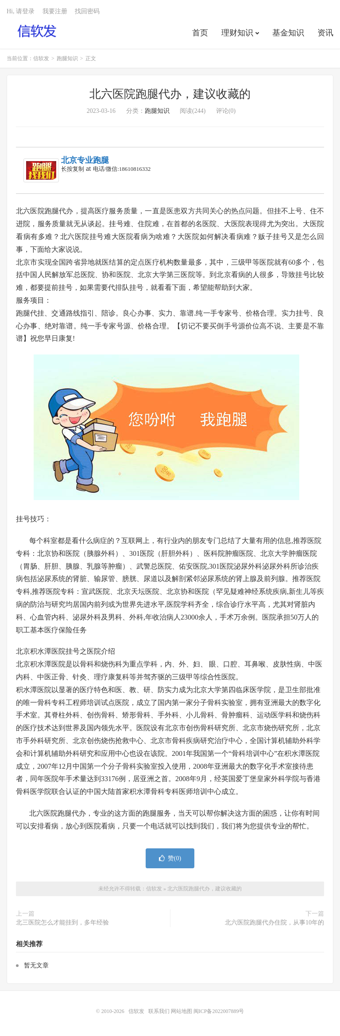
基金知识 (288, 32)
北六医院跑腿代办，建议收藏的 (170, 94)
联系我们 (159, 1011)
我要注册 (54, 11)
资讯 (325, 32)
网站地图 (181, 1011)
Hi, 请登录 (21, 11)
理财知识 (237, 32)
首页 (200, 32)
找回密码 (87, 11)
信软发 (37, 31)
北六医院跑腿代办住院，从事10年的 (274, 922)
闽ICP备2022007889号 (218, 1011)
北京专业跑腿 (85, 160)
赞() (170, 858)
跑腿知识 (67, 58)
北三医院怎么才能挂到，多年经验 (62, 922)
